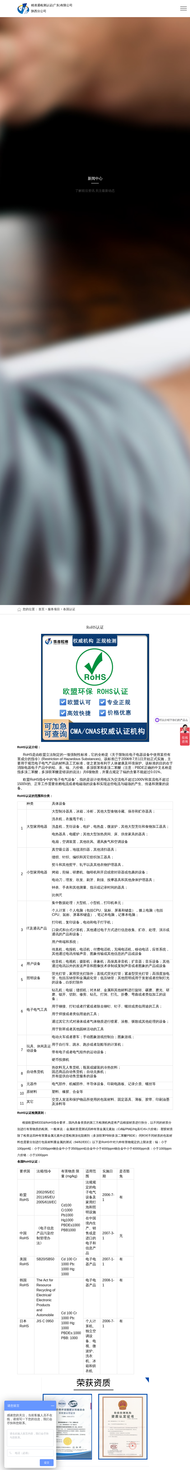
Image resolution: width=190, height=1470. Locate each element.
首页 (41, 609)
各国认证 (69, 609)
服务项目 (54, 609)
